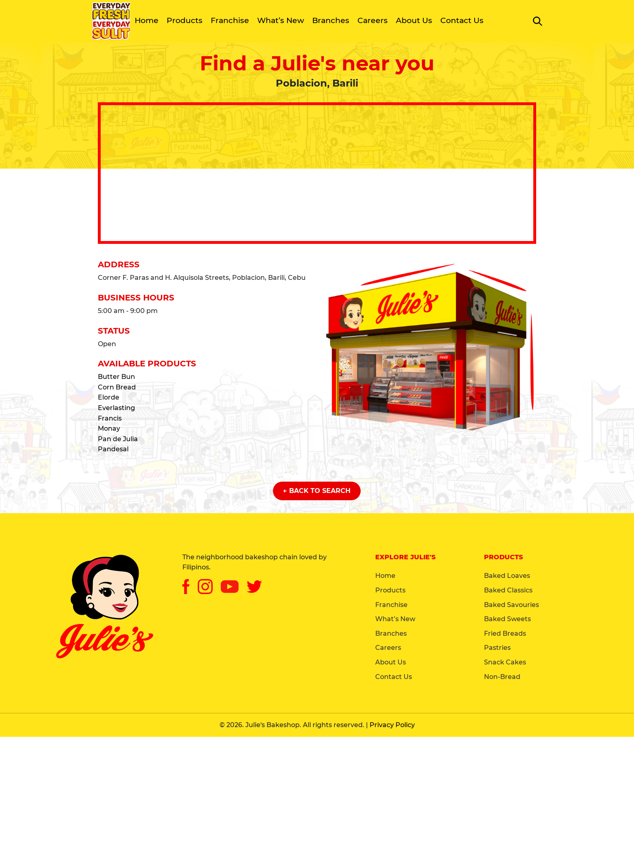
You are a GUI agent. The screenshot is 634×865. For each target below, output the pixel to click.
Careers (372, 20)
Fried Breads (505, 633)
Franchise (230, 20)
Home (146, 20)
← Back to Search (317, 491)
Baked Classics (508, 590)
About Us (414, 20)
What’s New (280, 20)
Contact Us (462, 20)
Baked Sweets (507, 619)
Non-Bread (502, 677)
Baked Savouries (511, 605)
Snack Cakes (505, 662)
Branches (330, 20)
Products (185, 20)
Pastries (497, 647)
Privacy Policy (392, 725)
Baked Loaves (507, 575)
